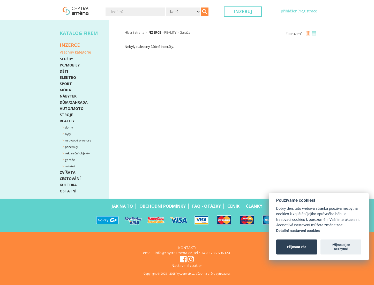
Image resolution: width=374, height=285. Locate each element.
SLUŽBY (66, 58)
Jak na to (122, 206)
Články (254, 206)
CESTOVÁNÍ (70, 178)
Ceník (233, 206)
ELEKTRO (68, 77)
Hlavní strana (134, 32)
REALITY (67, 120)
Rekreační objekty (77, 153)
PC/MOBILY (70, 65)
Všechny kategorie (75, 52)
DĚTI (64, 71)
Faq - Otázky (206, 206)
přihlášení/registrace (299, 11)
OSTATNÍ (68, 191)
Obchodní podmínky (162, 206)
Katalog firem (79, 33)
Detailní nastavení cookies (298, 231)
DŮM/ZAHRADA (74, 102)
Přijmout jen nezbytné (341, 247)
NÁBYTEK (68, 96)
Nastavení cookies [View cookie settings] (187, 265)
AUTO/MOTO (72, 108)
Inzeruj (243, 11)
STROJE (66, 114)
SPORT (66, 83)
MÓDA (65, 89)
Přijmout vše (296, 247)
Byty (67, 134)
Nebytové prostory (77, 140)
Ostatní (69, 166)
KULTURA (68, 184)
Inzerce (154, 32)
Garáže (69, 160)
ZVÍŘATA (68, 172)
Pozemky (71, 147)
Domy (68, 127)
